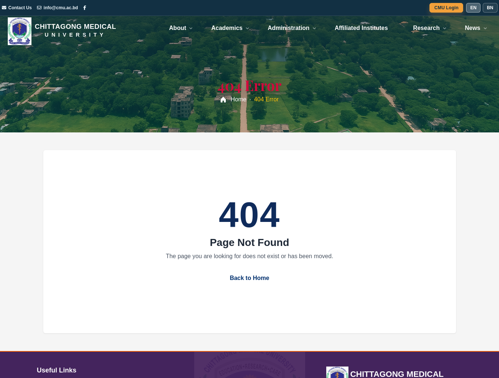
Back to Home (249, 278)
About (177, 28)
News (473, 28)
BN (490, 7)
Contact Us (17, 8)
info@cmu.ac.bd (57, 8)
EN (473, 7)
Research (426, 28)
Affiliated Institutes (361, 28)
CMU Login (446, 7)
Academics (227, 28)
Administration (289, 28)
